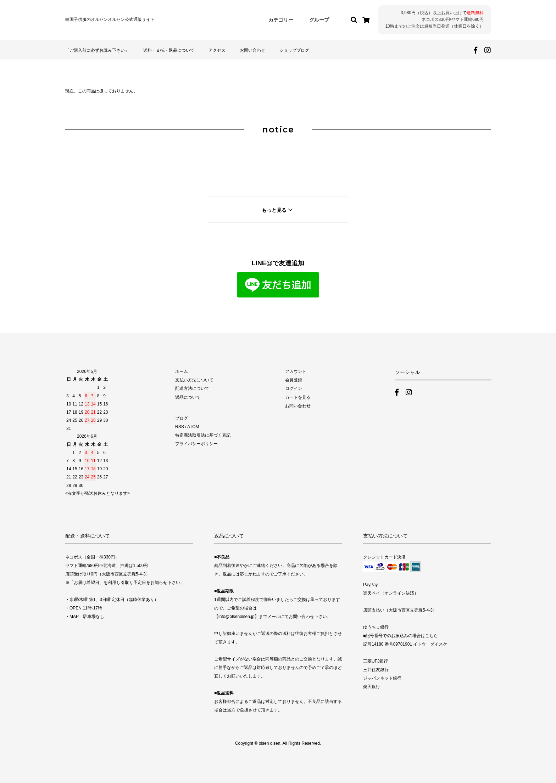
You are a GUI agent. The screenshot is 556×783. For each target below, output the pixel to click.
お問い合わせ (252, 50)
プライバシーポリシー (196, 443)
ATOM (193, 426)
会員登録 (293, 380)
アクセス (217, 50)
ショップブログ (294, 50)
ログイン (293, 388)
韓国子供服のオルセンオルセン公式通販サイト (110, 19)
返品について (188, 397)
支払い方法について (194, 380)
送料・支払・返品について (168, 50)
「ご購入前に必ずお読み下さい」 (97, 50)
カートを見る (298, 397)
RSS (179, 426)
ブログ (181, 418)
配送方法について (192, 388)
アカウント (295, 371)
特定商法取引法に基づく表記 (202, 435)
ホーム (181, 371)
